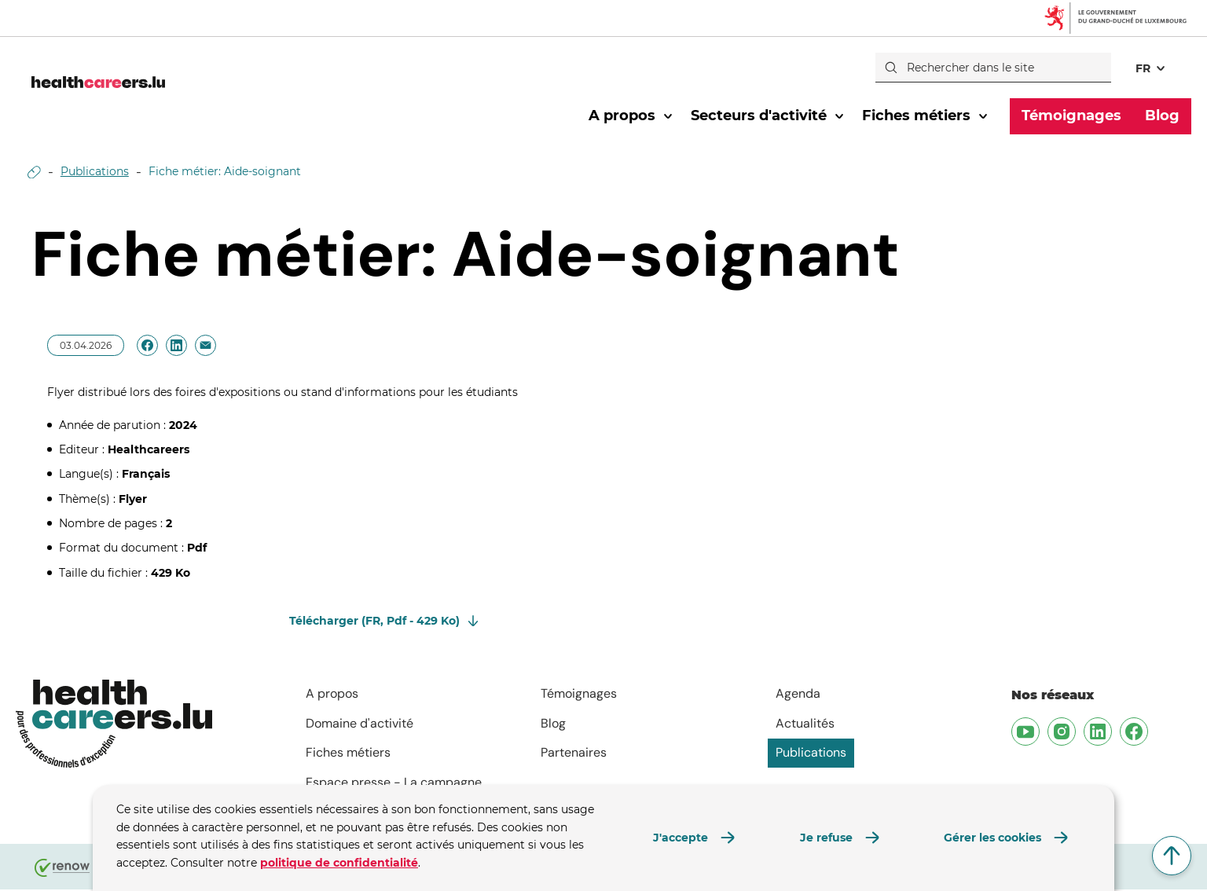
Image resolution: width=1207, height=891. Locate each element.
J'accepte (680, 837)
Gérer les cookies (992, 837)
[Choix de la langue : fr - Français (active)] (1151, 67)
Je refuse (826, 837)
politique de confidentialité (339, 863)
